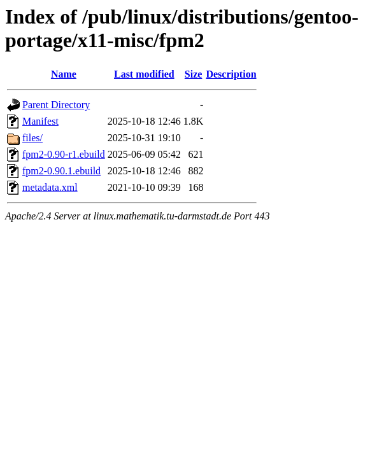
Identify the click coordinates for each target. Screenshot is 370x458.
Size (194, 74)
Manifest (40, 121)
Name (63, 74)
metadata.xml (50, 187)
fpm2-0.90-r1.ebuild (63, 154)
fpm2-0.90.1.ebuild (61, 170)
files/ (32, 137)
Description (231, 74)
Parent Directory (56, 104)
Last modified (144, 74)
